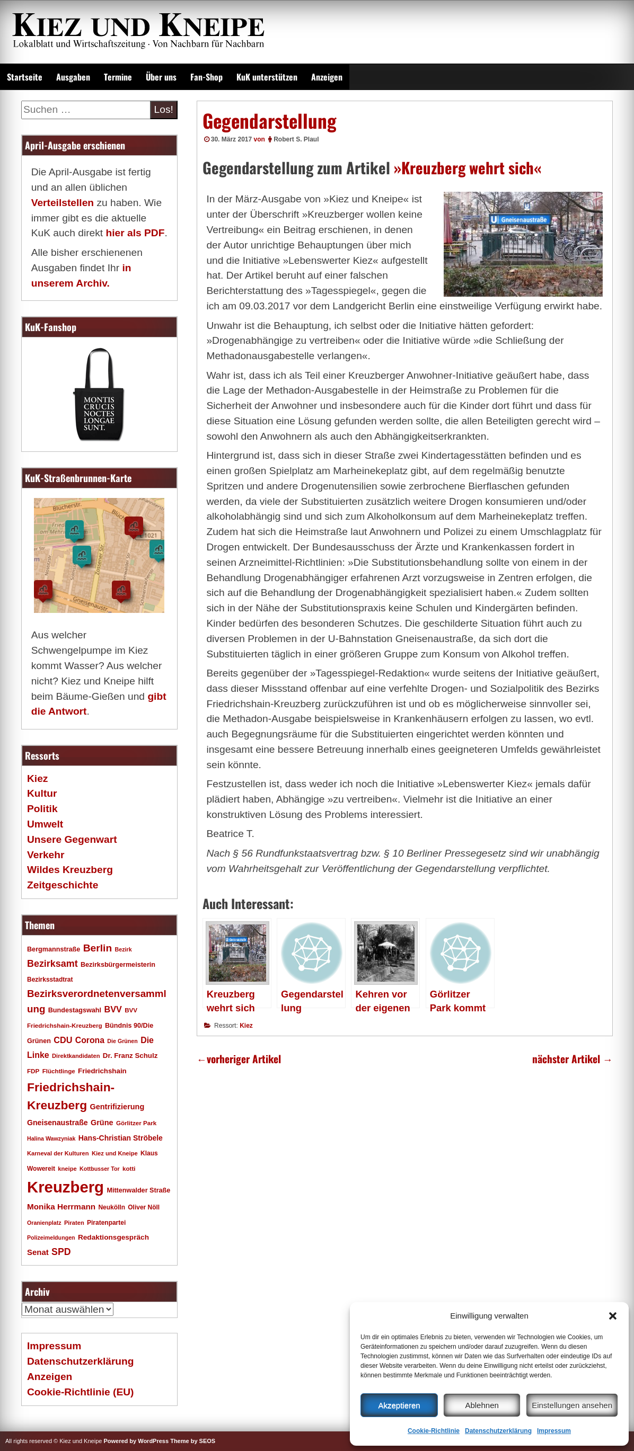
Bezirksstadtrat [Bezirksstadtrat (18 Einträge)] (50, 979)
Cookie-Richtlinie (434, 1431)
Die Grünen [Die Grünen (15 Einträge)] (122, 1041)
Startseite (24, 76)
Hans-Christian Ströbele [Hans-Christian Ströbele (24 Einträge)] (120, 1138)
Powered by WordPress (136, 1441)
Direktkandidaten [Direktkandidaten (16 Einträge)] (76, 1056)
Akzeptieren (399, 1405)
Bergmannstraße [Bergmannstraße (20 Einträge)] (53, 949)
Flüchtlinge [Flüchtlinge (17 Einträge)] (58, 1070)
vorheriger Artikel (239, 1058)
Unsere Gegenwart (72, 839)
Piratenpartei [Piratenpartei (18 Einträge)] (106, 1222)
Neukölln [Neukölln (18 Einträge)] (111, 1207)
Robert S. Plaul (296, 139)
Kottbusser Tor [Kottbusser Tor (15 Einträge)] (100, 1168)
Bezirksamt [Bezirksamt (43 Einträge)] (52, 963)
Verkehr (45, 854)
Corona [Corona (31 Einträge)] (89, 1040)
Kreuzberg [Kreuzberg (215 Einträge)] (65, 1187)
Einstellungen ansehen (572, 1405)
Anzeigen (326, 76)
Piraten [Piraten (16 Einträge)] (74, 1222)
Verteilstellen (62, 202)
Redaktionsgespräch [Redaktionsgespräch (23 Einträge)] (113, 1237)
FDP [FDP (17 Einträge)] (33, 1070)
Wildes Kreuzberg (70, 869)
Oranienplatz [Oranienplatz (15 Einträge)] (44, 1222)
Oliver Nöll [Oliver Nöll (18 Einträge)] (144, 1207)
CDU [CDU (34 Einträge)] (63, 1040)
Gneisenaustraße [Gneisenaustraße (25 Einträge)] (57, 1122)
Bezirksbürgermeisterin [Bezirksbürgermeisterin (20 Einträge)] (118, 964)
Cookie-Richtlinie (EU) (80, 1391)
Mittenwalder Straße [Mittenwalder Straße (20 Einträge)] (138, 1190)
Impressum (554, 1431)
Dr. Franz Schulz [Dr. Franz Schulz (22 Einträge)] (130, 1056)
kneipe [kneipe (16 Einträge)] (67, 1168)
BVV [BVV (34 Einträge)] (112, 1009)
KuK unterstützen (266, 76)
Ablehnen (481, 1405)
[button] (612, 1316)
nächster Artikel (572, 1058)
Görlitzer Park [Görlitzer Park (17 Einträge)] (136, 1122)
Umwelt (45, 824)
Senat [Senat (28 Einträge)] (38, 1252)
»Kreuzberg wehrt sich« (467, 167)
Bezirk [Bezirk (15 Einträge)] (123, 949)
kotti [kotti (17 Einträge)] (129, 1168)
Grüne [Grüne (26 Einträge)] (102, 1122)
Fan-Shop (206, 76)
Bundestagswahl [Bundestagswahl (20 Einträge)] (74, 1010)
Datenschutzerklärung (498, 1431)
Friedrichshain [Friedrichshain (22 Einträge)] (102, 1071)
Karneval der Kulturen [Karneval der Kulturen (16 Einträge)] (58, 1153)
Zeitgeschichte (62, 885)
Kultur (42, 793)
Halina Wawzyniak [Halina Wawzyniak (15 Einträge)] (51, 1138)
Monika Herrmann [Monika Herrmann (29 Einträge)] (61, 1206)
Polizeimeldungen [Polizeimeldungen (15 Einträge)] (51, 1237)
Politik (42, 808)
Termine (118, 76)
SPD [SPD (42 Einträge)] (61, 1252)
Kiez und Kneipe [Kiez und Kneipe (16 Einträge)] (115, 1153)
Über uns (161, 76)
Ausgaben (73, 76)
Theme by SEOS (192, 1441)
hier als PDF (134, 232)
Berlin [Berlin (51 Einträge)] (97, 948)
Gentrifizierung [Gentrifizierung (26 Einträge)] (117, 1106)
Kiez (246, 1025)
